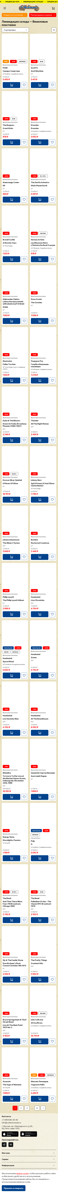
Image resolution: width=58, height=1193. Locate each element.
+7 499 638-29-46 (10, 1120)
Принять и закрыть (13, 1188)
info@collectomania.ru (11, 1122)
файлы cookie (22, 1173)
